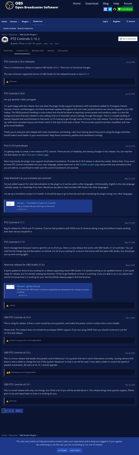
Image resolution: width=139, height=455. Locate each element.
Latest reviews (9, 28)
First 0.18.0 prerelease (16, 145)
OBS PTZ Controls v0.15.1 (17, 384)
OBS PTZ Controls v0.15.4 (17, 317)
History (50, 50)
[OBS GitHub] (115, 9)
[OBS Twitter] (110, 9)
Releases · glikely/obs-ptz (28, 286)
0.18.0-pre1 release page (36, 154)
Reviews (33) (38, 50)
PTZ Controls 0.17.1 (14, 222)
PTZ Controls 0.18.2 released (19, 61)
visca (57, 43)
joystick (39, 43)
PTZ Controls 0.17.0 (14, 241)
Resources (37, 21)
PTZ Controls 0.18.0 (14, 93)
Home (77, 3)
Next (18, 410)
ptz (51, 43)
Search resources (25, 28)
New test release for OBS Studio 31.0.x (24, 264)
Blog (106, 3)
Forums (13, 21)
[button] (18, 21)
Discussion (63, 50)
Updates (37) (22, 50)
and (23, 372)
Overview (8, 50)
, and (25, 340)
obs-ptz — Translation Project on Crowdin (36, 203)
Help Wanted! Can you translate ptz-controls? (27, 178)
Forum (128, 3)
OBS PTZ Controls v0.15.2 (17, 352)
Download (91, 3)
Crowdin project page (89, 164)
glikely (15, 43)
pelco (46, 43)
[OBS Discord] (105, 9)
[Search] (130, 21)
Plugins (25, 21)
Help (116, 3)
